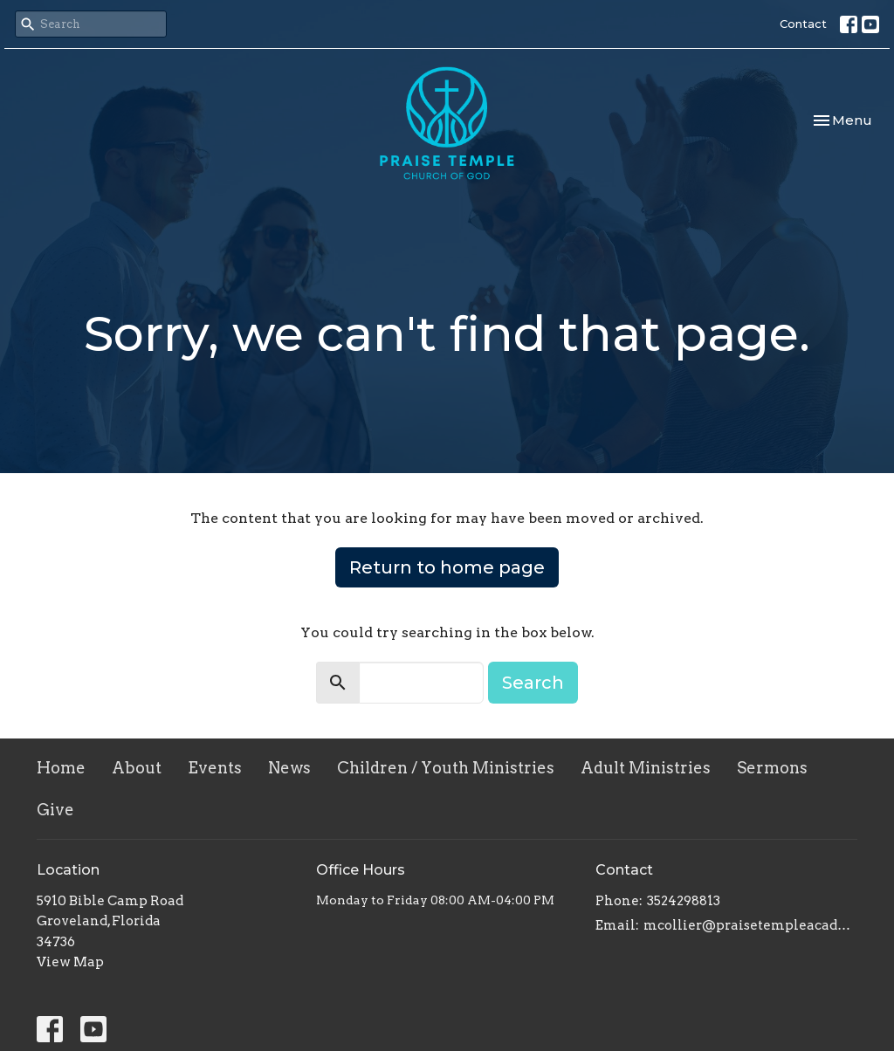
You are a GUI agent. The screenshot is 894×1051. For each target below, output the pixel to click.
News (289, 768)
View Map (70, 962)
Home (61, 768)
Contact (803, 24)
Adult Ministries (646, 768)
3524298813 (683, 901)
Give (55, 809)
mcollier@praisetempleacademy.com (750, 925)
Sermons (772, 768)
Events (215, 768)
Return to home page (447, 567)
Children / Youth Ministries (445, 768)
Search (533, 682)
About (137, 768)
